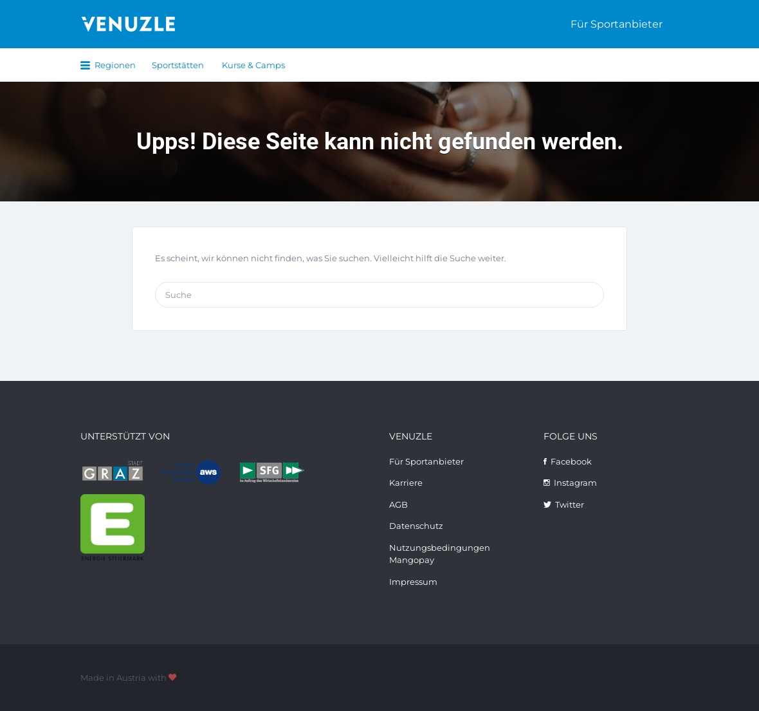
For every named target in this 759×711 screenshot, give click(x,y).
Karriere (406, 482)
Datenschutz (416, 526)
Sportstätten (178, 65)
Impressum (413, 582)
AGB (398, 504)
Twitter (569, 504)
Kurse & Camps (253, 65)
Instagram (575, 482)
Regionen (115, 65)
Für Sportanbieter (617, 24)
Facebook (571, 461)
